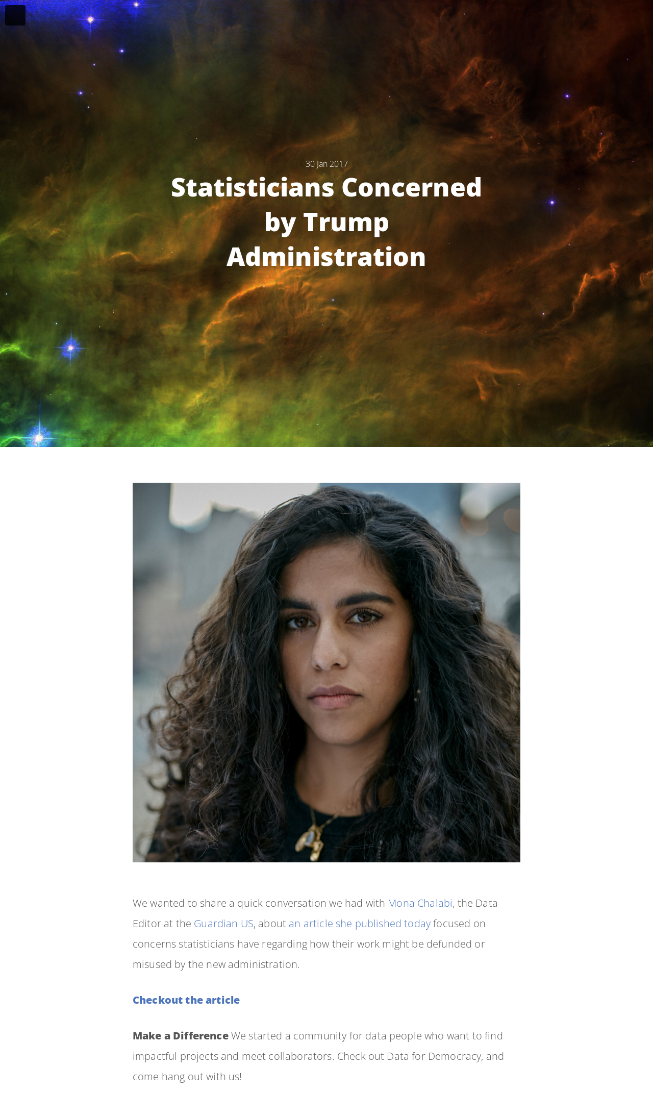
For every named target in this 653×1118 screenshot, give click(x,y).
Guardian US (224, 923)
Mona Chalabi (420, 903)
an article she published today (360, 923)
